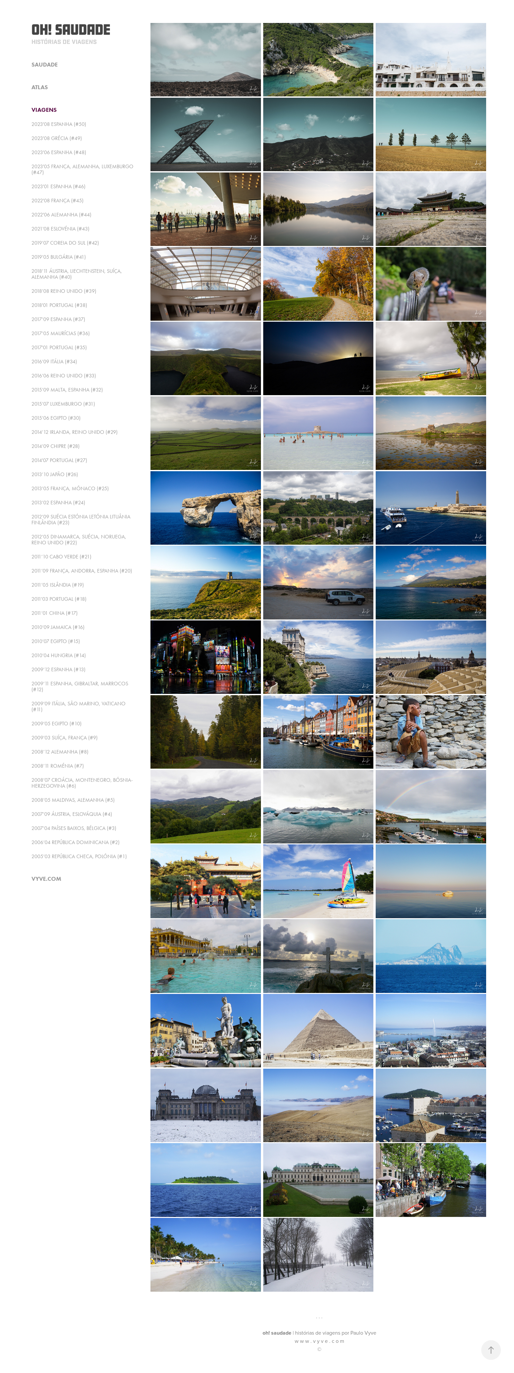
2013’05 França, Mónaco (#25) (70, 488)
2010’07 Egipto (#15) (55, 641)
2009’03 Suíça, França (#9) (64, 738)
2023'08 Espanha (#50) (58, 124)
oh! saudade (277, 1333)
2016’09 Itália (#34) (54, 361)
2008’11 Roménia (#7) (57, 766)
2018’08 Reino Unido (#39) (63, 291)
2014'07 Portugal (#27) (59, 460)
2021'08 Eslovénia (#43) (60, 229)
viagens (44, 109)
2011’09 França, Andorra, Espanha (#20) (81, 571)
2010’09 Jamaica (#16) (58, 627)
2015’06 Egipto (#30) (56, 418)
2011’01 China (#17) (54, 613)
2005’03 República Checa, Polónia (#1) (79, 856)
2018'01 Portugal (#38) (59, 305)
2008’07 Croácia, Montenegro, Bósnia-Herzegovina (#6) (82, 783)
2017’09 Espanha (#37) (58, 319)
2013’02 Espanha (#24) (58, 502)
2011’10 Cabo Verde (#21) (61, 557)
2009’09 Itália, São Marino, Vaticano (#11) (78, 706)
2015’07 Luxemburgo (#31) (63, 404)
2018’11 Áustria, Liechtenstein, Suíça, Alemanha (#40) (76, 274)
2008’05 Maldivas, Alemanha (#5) (73, 800)
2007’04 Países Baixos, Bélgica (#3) (73, 828)
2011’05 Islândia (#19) (57, 585)
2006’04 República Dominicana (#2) (75, 842)
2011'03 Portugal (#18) (59, 599)
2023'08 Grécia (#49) (56, 138)
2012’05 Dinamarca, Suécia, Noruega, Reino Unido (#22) (78, 540)
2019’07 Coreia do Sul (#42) (65, 243)
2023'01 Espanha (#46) (58, 186)
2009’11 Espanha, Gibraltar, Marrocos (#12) (79, 686)
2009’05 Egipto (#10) (56, 723)
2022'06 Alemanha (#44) (61, 215)
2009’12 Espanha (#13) (58, 669)
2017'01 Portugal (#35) (59, 347)
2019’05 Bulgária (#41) (58, 257)
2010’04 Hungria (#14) (58, 655)
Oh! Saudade (70, 29)
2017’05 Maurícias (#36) (60, 333)
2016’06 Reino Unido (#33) (63, 376)
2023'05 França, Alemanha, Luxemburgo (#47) (82, 169)
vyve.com (46, 878)
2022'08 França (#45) (57, 200)
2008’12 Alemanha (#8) (60, 752)
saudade (44, 64)
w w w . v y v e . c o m (319, 1340)
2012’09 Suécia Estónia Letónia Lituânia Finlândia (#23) (80, 520)
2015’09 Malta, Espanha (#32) (67, 390)
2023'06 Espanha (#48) (58, 152)
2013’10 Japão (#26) (54, 474)
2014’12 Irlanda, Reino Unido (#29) (74, 432)
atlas (39, 87)
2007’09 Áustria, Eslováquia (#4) (71, 814)
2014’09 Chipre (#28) (55, 446)
